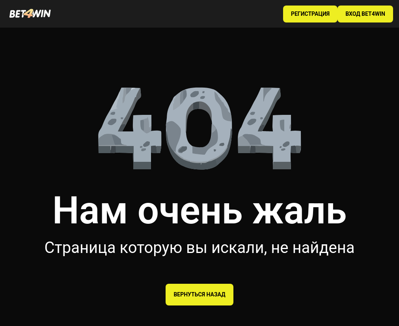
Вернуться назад (199, 294)
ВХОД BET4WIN (365, 14)
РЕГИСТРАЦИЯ (310, 14)
